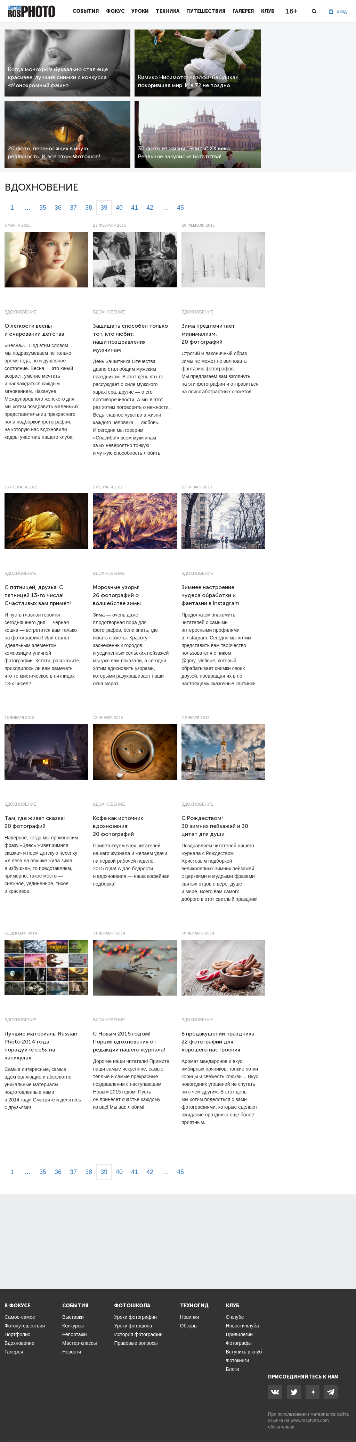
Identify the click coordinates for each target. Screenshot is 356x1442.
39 (103, 207)
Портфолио (18, 1334)
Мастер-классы (79, 1343)
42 (149, 207)
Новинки (189, 1317)
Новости (71, 1352)
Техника (167, 11)
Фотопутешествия (25, 1325)
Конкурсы (73, 1325)
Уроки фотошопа (133, 1325)
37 (73, 207)
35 (42, 207)
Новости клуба (242, 1325)
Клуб (267, 11)
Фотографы (239, 1343)
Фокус (115, 11)
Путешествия (206, 11)
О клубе (235, 1317)
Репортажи (74, 1334)
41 (134, 207)
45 (180, 207)
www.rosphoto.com (310, 1420)
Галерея (243, 11)
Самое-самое (20, 1317)
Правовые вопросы (135, 1343)
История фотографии (138, 1334)
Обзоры (189, 1325)
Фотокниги (237, 1360)
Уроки (140, 11)
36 (58, 207)
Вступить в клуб (244, 1352)
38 (88, 207)
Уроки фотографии (135, 1317)
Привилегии (239, 1334)
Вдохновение (21, 312)
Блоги (232, 1369)
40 (119, 207)
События (86, 11)
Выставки (73, 1317)
